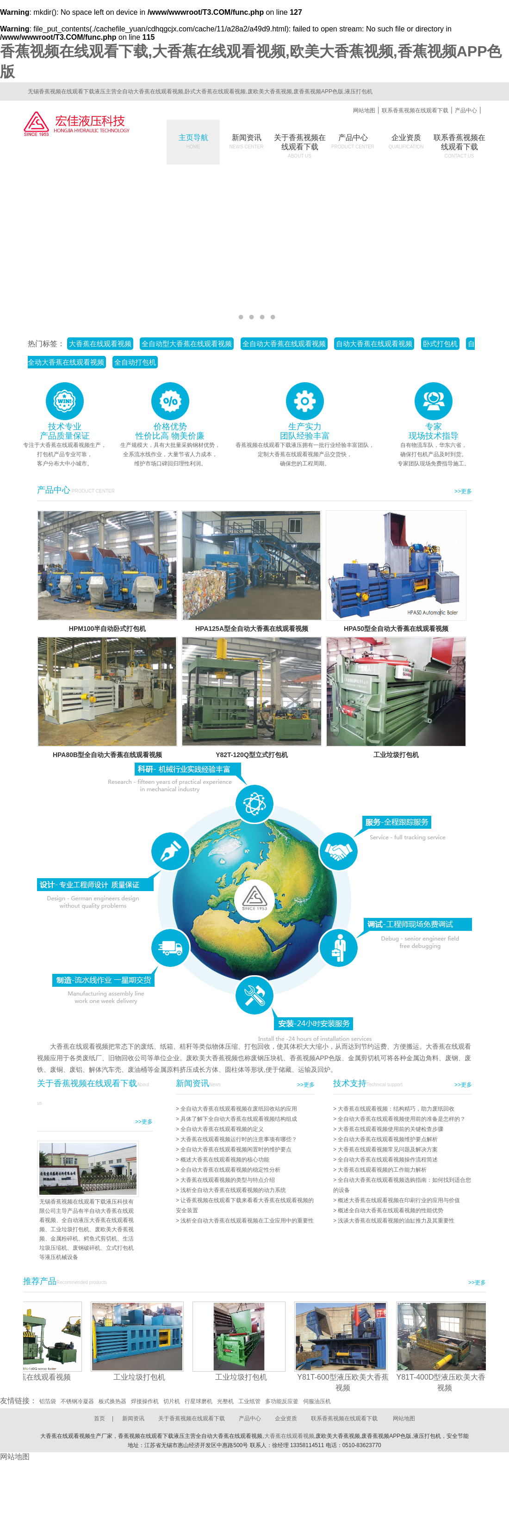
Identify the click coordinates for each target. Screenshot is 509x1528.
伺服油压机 (317, 1401)
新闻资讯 (247, 141)
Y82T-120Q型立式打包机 (252, 754)
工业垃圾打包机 (396, 754)
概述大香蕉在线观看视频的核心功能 (224, 1159)
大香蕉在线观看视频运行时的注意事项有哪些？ (238, 1139)
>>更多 (463, 491)
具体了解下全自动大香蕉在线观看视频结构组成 (238, 1119)
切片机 (171, 1401)
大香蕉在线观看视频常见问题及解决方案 (388, 1149)
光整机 (225, 1401)
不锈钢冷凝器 (77, 1401)
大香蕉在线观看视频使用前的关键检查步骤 (390, 1129)
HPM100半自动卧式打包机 (107, 628)
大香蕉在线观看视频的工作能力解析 (382, 1170)
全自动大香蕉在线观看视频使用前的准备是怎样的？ (402, 1119)
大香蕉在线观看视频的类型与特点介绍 (227, 1180)
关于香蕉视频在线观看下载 (191, 1418)
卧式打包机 (440, 344)
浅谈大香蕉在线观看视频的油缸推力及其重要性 (396, 1220)
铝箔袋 (47, 1401)
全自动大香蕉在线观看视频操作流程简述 (388, 1159)
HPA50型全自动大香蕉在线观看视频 (396, 628)
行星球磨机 (198, 1401)
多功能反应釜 (281, 1401)
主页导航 (193, 141)
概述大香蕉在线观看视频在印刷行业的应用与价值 (399, 1200)
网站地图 (364, 110)
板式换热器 (112, 1401)
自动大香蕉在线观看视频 (374, 344)
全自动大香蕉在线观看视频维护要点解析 (388, 1139)
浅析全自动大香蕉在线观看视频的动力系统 (233, 1190)
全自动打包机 (135, 362)
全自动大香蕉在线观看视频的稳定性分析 (230, 1170)
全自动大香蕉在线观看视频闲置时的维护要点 (236, 1149)
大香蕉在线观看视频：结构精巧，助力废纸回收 (396, 1109)
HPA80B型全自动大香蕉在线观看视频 (107, 754)
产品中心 (466, 110)
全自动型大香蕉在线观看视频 (187, 344)
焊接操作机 (145, 1401)
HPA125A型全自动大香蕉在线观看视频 (251, 628)
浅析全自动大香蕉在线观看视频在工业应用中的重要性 (247, 1220)
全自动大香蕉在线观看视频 (284, 344)
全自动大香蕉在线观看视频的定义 (222, 1129)
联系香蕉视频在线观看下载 (415, 110)
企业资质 (406, 141)
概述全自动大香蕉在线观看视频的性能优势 (390, 1210)
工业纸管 (249, 1401)
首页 (99, 1418)
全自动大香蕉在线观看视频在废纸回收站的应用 (238, 1109)
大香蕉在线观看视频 (100, 344)
